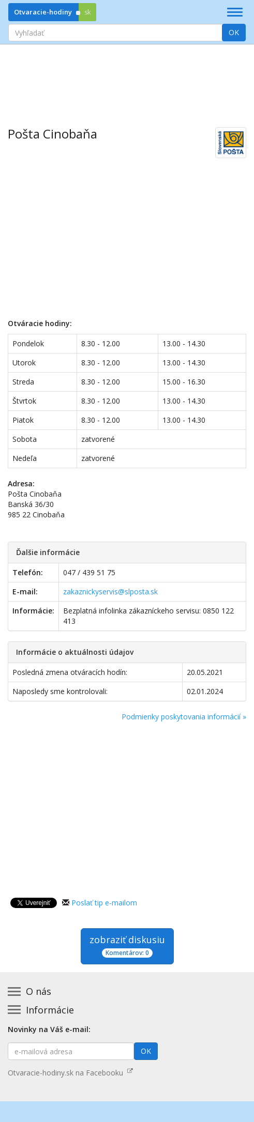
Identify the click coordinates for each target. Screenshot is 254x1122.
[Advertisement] (127, 78)
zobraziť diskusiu (127, 945)
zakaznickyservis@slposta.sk (110, 591)
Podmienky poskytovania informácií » (184, 716)
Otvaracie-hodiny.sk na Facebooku (70, 1073)
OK (234, 32)
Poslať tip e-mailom (104, 903)
